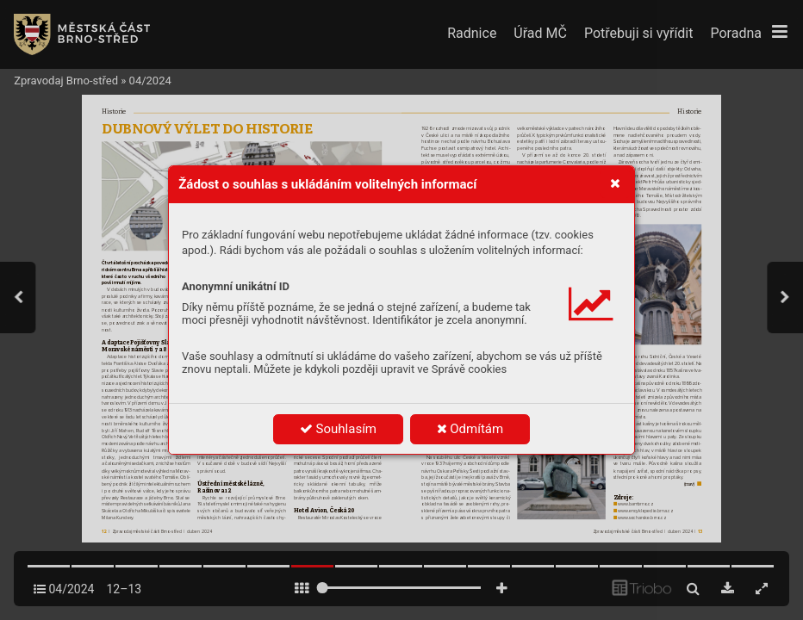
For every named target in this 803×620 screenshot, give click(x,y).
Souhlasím (338, 429)
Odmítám (470, 429)
